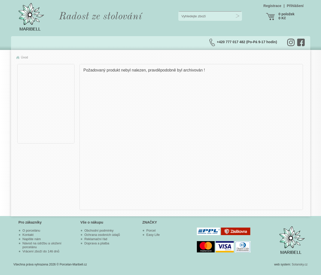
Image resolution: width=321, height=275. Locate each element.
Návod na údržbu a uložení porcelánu (42, 245)
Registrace (272, 6)
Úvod (24, 57)
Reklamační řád (96, 239)
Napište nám (32, 239)
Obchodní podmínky (99, 230)
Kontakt (28, 235)
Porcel (151, 230)
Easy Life (153, 235)
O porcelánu (31, 230)
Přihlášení (295, 6)
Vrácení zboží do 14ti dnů (41, 251)
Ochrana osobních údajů (102, 235)
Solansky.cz (299, 264)
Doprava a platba (97, 243)
